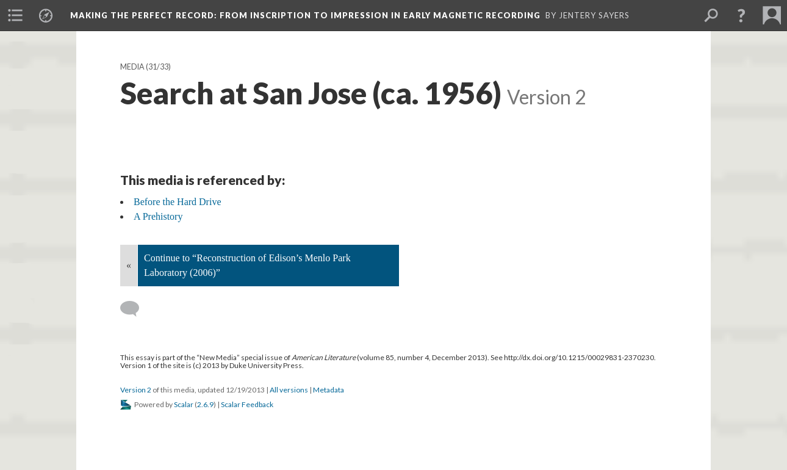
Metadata (328, 389)
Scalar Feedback (247, 404)
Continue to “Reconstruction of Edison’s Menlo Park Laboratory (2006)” (247, 265)
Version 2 (135, 389)
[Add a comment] (135, 309)
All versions (289, 389)
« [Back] (128, 265)
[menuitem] (15, 15)
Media (132, 66)
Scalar (183, 404)
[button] (741, 15)
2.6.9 (205, 404)
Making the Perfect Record (305, 15)
